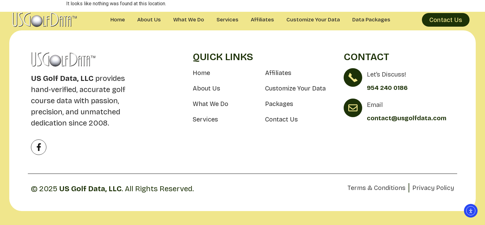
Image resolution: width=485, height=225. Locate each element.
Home (117, 19)
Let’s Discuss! (386, 74)
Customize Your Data (313, 19)
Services (227, 19)
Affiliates (262, 19)
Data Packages (371, 19)
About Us (149, 19)
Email (375, 104)
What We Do (188, 19)
